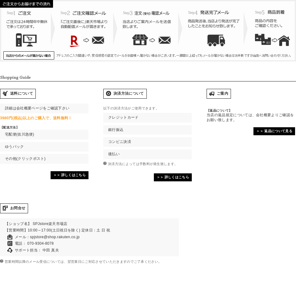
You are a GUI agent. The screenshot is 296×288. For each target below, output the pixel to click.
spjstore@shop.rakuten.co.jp (55, 237)
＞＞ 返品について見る (274, 131)
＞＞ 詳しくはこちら (69, 175)
